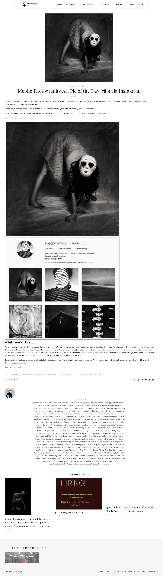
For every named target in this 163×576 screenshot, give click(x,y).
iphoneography (27, 374)
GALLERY (133, 4)
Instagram (15, 374)
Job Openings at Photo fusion (69, 512)
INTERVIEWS (71, 4)
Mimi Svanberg (52, 374)
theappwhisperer (96, 374)
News (59, 4)
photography (82, 374)
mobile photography (68, 374)
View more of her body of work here (19, 118)
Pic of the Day (83, 87)
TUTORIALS (88, 4)
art (7, 374)
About (119, 4)
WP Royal (19, 572)
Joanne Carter (39, 374)
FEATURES (104, 4)
